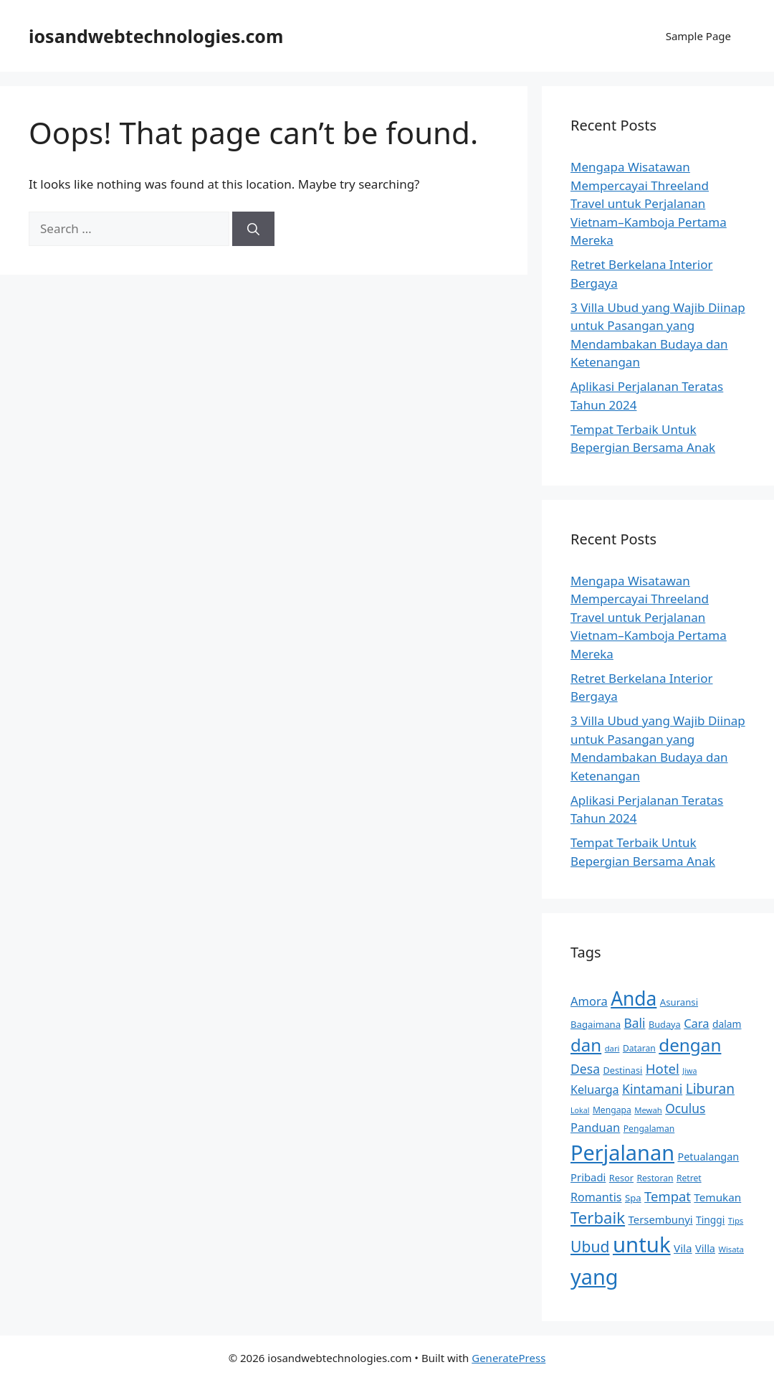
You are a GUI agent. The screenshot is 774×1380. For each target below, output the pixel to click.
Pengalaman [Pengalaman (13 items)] (649, 1129)
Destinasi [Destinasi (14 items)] (622, 1070)
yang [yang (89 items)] (594, 1276)
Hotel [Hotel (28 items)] (662, 1068)
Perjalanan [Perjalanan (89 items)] (622, 1152)
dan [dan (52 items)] (585, 1045)
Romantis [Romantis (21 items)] (596, 1197)
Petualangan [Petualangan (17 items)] (708, 1156)
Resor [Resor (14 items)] (621, 1177)
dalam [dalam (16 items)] (726, 1024)
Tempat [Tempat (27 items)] (667, 1196)
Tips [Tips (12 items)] (736, 1220)
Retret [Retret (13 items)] (689, 1178)
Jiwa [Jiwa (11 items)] (689, 1071)
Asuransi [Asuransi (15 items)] (679, 1002)
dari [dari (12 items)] (612, 1048)
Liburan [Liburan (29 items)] (710, 1088)
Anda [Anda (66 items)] (633, 998)
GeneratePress (508, 1358)
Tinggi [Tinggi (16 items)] (710, 1220)
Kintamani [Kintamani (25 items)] (652, 1088)
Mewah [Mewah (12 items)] (648, 1110)
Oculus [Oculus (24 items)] (685, 1108)
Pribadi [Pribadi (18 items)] (588, 1177)
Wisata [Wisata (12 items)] (731, 1249)
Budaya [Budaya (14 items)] (665, 1024)
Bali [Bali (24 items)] (635, 1022)
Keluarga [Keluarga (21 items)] (594, 1089)
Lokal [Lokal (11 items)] (579, 1110)
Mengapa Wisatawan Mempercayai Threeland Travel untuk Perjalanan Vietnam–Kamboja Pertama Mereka (648, 203)
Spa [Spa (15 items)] (633, 1197)
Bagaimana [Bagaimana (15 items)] (595, 1024)
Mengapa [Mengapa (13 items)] (612, 1110)
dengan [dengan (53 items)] (690, 1045)
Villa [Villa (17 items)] (705, 1248)
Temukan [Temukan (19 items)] (717, 1197)
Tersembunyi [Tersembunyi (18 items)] (661, 1219)
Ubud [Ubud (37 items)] (590, 1246)
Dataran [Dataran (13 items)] (639, 1048)
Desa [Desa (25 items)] (585, 1068)
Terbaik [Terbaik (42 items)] (597, 1217)
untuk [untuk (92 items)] (642, 1244)
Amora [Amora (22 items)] (589, 1001)
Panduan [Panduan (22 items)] (595, 1127)
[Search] (253, 229)
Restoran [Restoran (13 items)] (654, 1178)
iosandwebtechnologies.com (156, 36)
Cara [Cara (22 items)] (696, 1023)
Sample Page (698, 36)
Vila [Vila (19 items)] (683, 1248)
